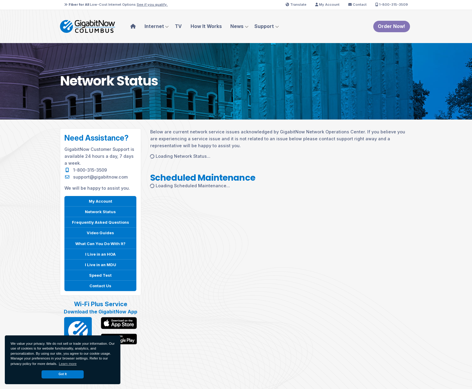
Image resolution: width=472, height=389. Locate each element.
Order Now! (391, 26)
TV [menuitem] (178, 26)
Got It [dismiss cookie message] (62, 374)
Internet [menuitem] (154, 26)
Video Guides (100, 232)
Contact (357, 4)
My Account (327, 4)
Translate (296, 4)
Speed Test (100, 275)
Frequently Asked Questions (100, 221)
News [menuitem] (237, 26)
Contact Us (100, 285)
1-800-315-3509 (391, 4)
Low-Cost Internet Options (116, 4)
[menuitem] (133, 26)
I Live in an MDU (100, 264)
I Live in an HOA (100, 254)
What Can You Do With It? (100, 243)
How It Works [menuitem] (206, 26)
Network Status (100, 211)
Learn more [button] (68, 364)
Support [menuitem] (264, 26)
